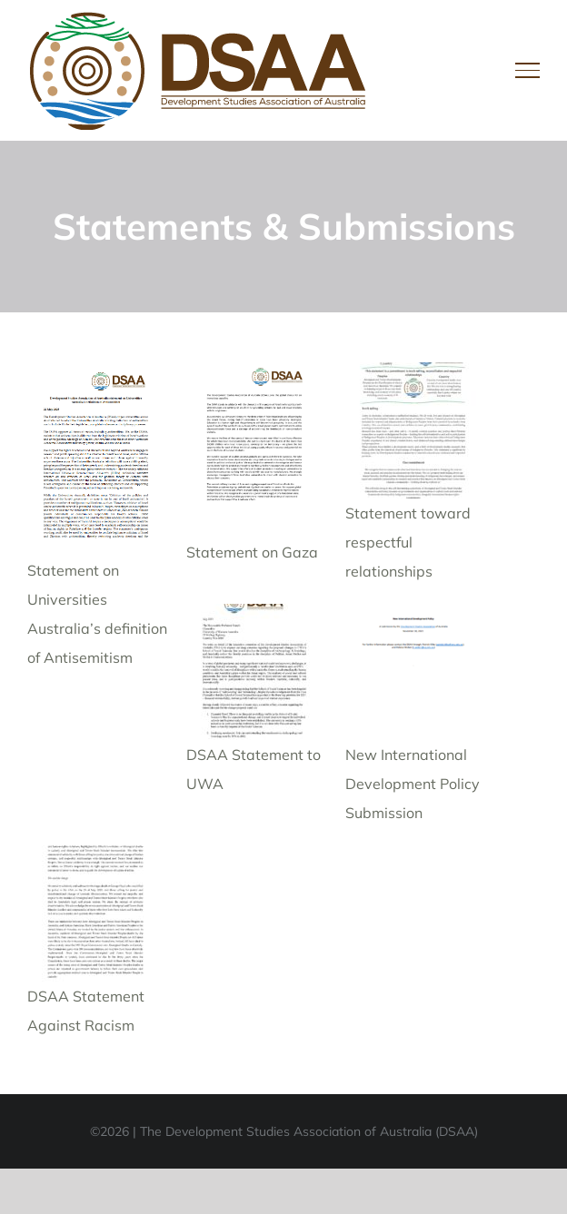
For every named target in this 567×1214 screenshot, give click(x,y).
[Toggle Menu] (528, 70)
